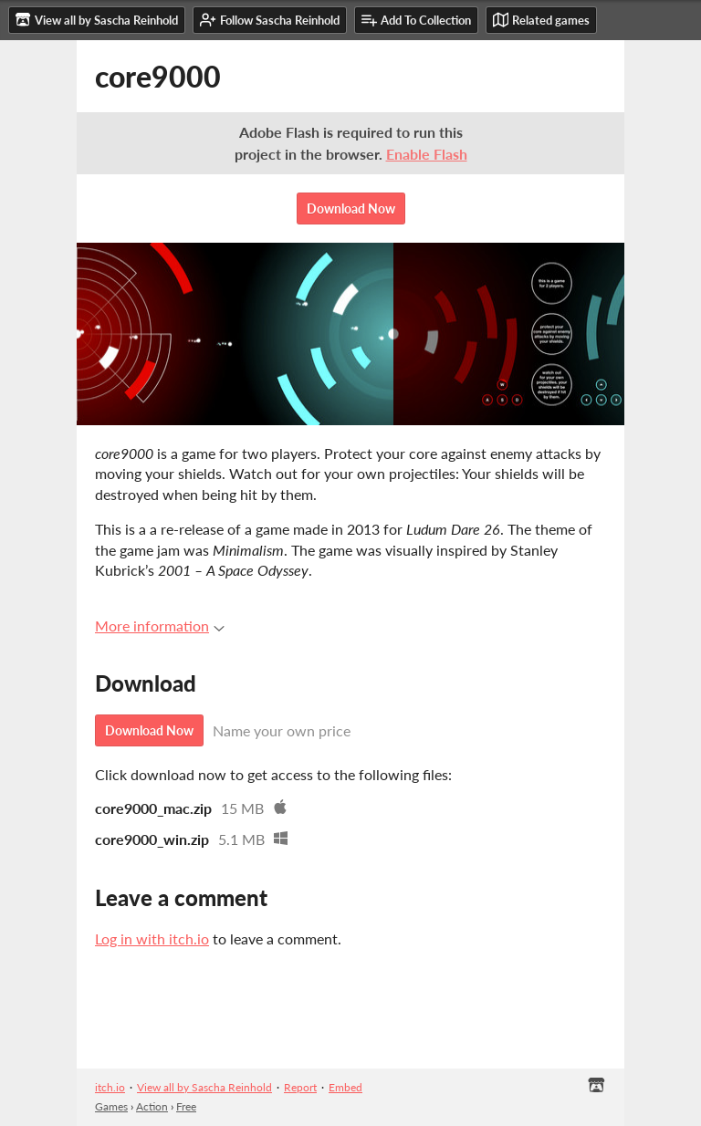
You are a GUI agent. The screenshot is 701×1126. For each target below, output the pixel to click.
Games (111, 1106)
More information (160, 625)
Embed (345, 1087)
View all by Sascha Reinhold (204, 1087)
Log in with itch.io (152, 938)
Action (152, 1106)
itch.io (110, 1087)
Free (186, 1106)
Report (300, 1087)
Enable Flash (426, 153)
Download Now (351, 208)
